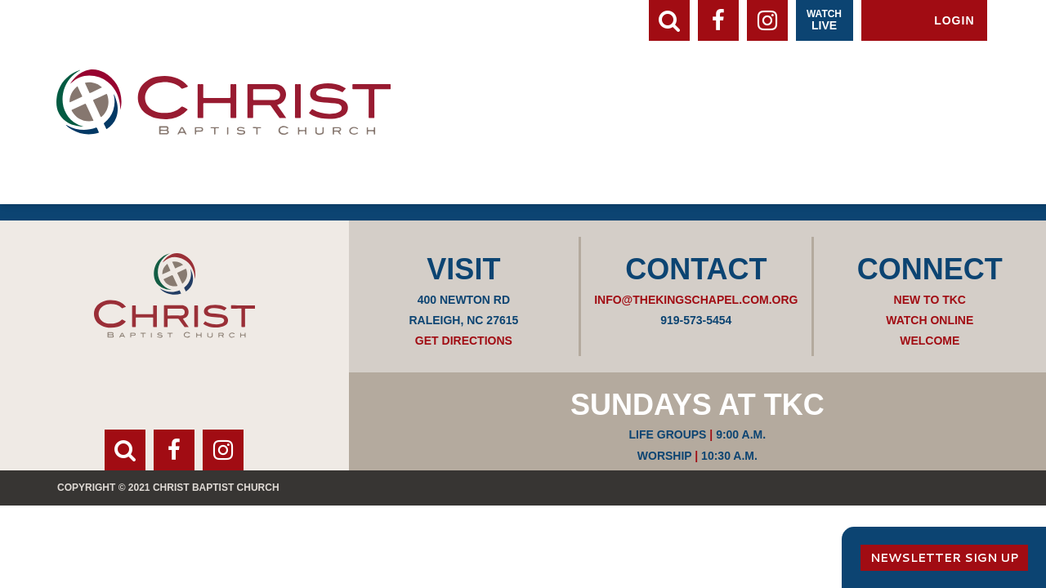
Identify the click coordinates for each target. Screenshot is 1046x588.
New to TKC (930, 299)
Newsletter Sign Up (944, 558)
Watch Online (929, 320)
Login (954, 20)
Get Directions (463, 340)
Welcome (929, 340)
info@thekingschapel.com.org (696, 299)
